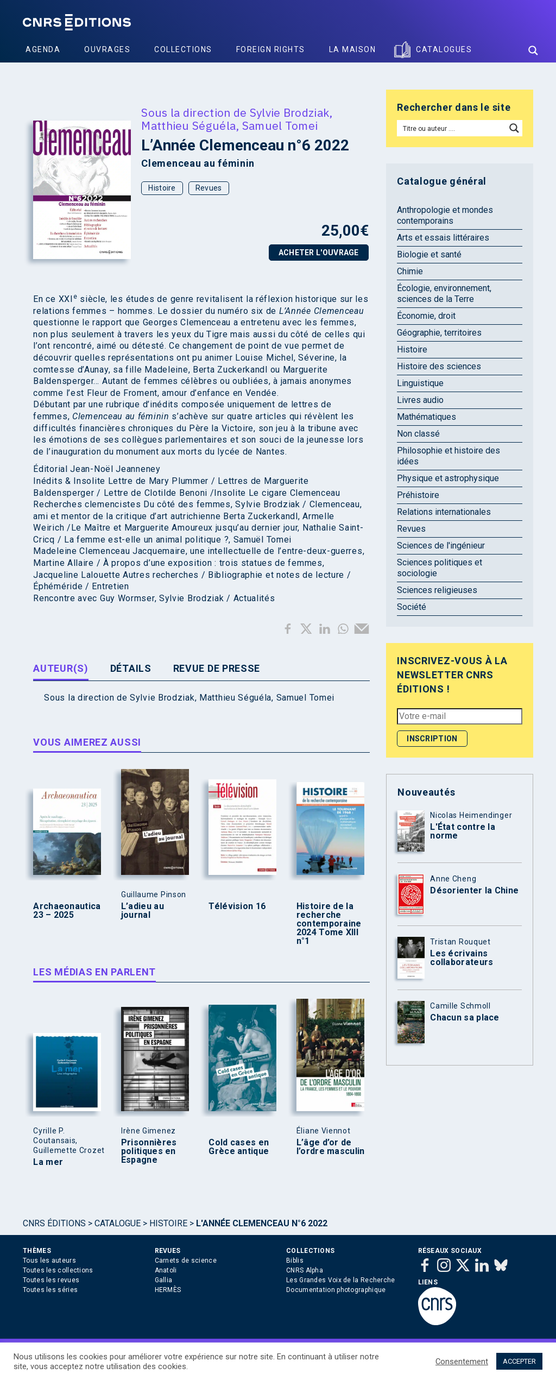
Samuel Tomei (280, 125)
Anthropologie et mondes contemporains (445, 215)
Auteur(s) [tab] (60, 668)
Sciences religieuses (437, 590)
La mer (48, 1162)
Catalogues (444, 49)
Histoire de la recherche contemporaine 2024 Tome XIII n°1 (329, 924)
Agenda (43, 49)
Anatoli (166, 1270)
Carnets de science (186, 1260)
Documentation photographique (336, 1290)
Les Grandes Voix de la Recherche (340, 1280)
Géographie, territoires (439, 332)
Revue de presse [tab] (217, 668)
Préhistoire (418, 495)
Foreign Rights (270, 49)
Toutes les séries (50, 1290)
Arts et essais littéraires (443, 237)
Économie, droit (426, 316)
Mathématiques (426, 417)
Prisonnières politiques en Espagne (149, 1151)
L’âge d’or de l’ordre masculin (330, 1147)
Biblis (295, 1260)
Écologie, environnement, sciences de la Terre (444, 293)
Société (411, 607)
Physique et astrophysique (448, 478)
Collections (183, 49)
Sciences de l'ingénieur (441, 545)
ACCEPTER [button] (519, 1361)
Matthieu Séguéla (188, 125)
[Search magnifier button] (533, 50)
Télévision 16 (237, 906)
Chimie (410, 271)
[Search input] (452, 128)
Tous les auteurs (49, 1260)
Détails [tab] (130, 668)
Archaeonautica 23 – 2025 (66, 910)
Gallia (164, 1280)
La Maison (352, 49)
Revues (208, 188)
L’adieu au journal (142, 910)
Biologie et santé (429, 254)
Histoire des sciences (439, 366)
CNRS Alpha (304, 1270)
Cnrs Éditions (54, 1223)
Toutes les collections (58, 1270)
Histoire (161, 188)
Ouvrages (107, 49)
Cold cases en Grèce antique (238, 1147)
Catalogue (117, 1223)
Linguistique (420, 383)
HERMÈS (168, 1290)
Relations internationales (444, 512)
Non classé (418, 434)
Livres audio (420, 400)
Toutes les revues (51, 1280)
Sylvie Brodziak (290, 112)
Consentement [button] (461, 1361)
